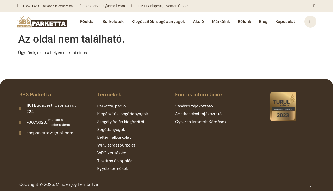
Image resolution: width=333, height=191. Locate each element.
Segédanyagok (111, 129)
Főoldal (87, 21)
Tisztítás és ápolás (114, 160)
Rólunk (244, 21)
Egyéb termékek (112, 168)
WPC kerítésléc (111, 153)
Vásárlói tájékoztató (194, 106)
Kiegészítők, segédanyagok (158, 21)
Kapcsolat (285, 21)
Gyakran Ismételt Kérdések (200, 121)
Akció (198, 21)
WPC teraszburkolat (116, 145)
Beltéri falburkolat (114, 137)
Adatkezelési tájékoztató (198, 114)
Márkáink (221, 21)
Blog (263, 21)
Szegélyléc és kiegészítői (120, 121)
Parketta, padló (111, 106)
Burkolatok (113, 21)
